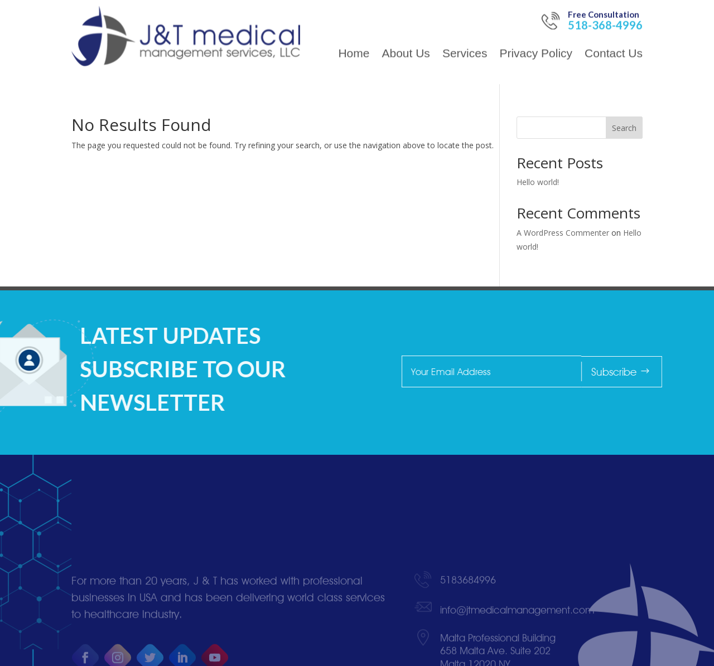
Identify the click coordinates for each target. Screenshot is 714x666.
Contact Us (614, 41)
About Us (406, 41)
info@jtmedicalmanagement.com (517, 639)
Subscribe (660, 372)
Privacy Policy (535, 41)
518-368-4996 (605, 11)
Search (624, 128)
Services (465, 41)
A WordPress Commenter (563, 232)
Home (353, 41)
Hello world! (538, 182)
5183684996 (468, 609)
